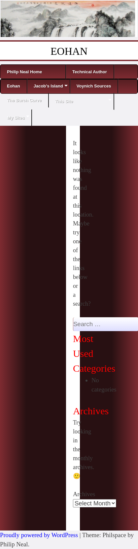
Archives (84, 494)
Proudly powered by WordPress (39, 535)
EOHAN (69, 51)
